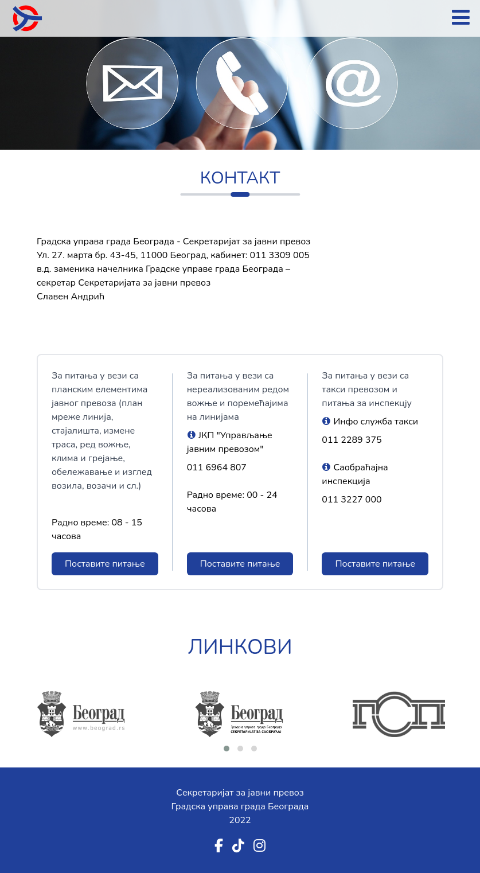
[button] (226, 748)
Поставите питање (105, 564)
